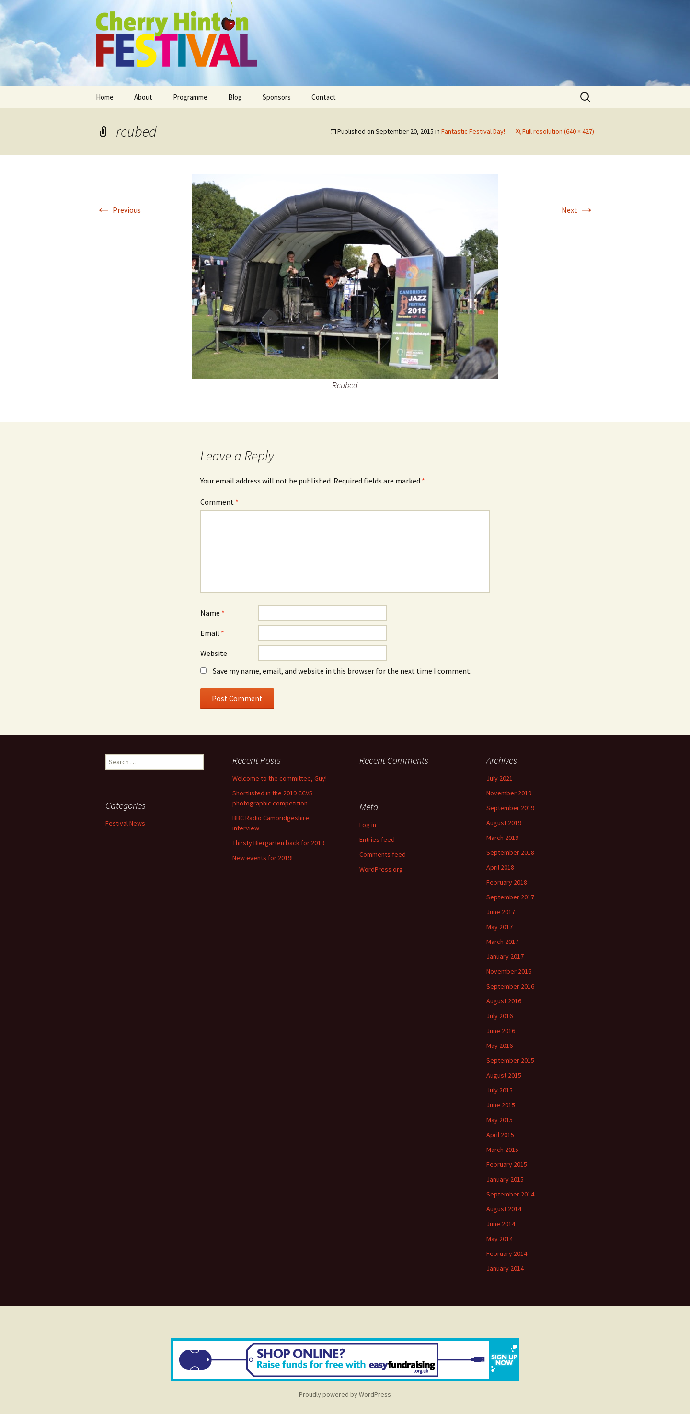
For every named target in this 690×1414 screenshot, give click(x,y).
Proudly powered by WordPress (345, 1394)
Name (212, 613)
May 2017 (499, 926)
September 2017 (510, 897)
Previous (118, 210)
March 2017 (502, 941)
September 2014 (510, 1194)
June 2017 (500, 912)
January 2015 (505, 1179)
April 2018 (500, 867)
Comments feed (382, 854)
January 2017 (505, 956)
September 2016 (510, 986)
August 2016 (503, 1001)
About (143, 97)
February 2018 (506, 882)
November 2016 (508, 971)
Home (105, 97)
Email (212, 633)
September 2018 (510, 852)
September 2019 (510, 808)
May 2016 (499, 1045)
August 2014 (503, 1209)
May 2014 (499, 1238)
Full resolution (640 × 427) (558, 131)
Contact (323, 97)
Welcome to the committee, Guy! (279, 778)
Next (578, 210)
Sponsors (277, 97)
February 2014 (506, 1253)
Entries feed (377, 839)
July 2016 (499, 1016)
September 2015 (510, 1060)
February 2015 (506, 1164)
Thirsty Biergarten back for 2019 (278, 843)
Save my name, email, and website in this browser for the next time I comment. (342, 671)
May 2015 (499, 1119)
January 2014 (505, 1268)
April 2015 (500, 1134)
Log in (367, 824)
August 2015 (503, 1075)
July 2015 (499, 1090)
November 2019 (508, 793)
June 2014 (500, 1223)
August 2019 (503, 822)
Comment (219, 501)
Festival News (125, 823)
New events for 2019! (262, 857)
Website (213, 653)
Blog (235, 97)
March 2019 (502, 837)
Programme (190, 97)
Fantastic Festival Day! (473, 131)
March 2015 (502, 1149)
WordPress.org (381, 869)
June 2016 (500, 1030)
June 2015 (500, 1105)
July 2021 (499, 778)
